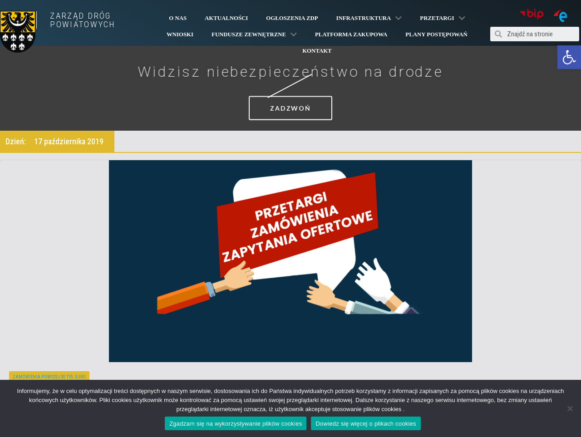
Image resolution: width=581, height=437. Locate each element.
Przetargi (442, 18)
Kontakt (316, 51)
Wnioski (180, 34)
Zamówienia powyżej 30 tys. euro (49, 376)
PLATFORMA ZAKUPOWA (351, 34)
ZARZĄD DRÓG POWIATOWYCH (82, 19)
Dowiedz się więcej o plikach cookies (365, 423)
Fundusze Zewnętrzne (254, 34)
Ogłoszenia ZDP (292, 18)
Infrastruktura (369, 18)
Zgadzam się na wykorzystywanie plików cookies (235, 423)
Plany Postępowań (436, 34)
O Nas (178, 18)
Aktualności (226, 18)
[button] (569, 57)
